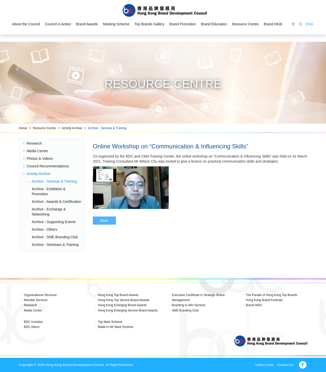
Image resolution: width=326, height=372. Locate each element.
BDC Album (32, 327)
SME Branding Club (185, 310)
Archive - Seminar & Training (107, 128)
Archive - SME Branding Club (55, 237)
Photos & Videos (40, 158)
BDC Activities (33, 322)
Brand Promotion (182, 24)
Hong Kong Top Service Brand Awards (123, 300)
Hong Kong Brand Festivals (264, 300)
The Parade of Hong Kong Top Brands (271, 295)
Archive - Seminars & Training (55, 245)
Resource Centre (245, 24)
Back (104, 221)
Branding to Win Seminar (189, 305)
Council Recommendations (48, 166)
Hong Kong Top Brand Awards (118, 295)
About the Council (26, 24)
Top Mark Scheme (110, 322)
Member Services (36, 300)
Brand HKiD (273, 24)
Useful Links (264, 365)
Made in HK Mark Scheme (115, 327)
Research (34, 143)
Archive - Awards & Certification (56, 202)
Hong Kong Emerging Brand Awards (122, 305)
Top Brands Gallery (149, 24)
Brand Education (214, 24)
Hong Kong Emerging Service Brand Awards (128, 310)
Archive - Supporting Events (54, 222)
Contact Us (285, 365)
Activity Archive (72, 128)
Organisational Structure (40, 295)
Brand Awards (87, 24)
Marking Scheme (116, 24)
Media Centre (37, 151)
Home (23, 128)
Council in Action (58, 24)
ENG (310, 24)
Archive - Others (44, 229)
